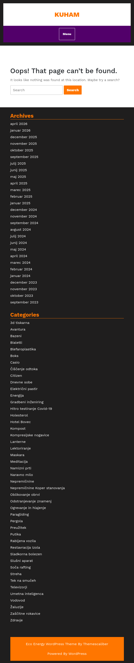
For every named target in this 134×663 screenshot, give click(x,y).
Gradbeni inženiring (27, 402)
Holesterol (19, 415)
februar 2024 (21, 269)
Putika (15, 534)
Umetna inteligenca (27, 594)
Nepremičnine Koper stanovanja (37, 488)
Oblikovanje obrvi (25, 494)
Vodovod (17, 600)
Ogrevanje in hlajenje (28, 508)
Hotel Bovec (20, 422)
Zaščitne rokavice (25, 613)
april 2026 (19, 124)
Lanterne (18, 442)
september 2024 (24, 223)
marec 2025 (20, 190)
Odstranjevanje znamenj (31, 501)
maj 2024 (18, 249)
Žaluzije (17, 607)
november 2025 (23, 143)
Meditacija (19, 461)
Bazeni (16, 336)
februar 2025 (21, 196)
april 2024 (19, 256)
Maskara (17, 455)
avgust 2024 (20, 229)
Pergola (16, 521)
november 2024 (23, 216)
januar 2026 (20, 130)
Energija (17, 395)
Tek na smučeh (23, 580)
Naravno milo (21, 475)
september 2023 (24, 302)
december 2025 (23, 137)
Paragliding (19, 514)
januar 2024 (20, 276)
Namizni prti (20, 468)
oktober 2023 (21, 295)
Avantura (18, 329)
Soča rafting (20, 567)
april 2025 (19, 183)
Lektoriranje (20, 448)
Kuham (67, 14)
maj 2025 (18, 177)
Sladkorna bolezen (26, 554)
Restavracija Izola (25, 547)
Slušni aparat (21, 561)
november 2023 (23, 289)
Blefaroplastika (23, 349)
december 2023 (23, 282)
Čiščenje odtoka (24, 369)
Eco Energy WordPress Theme (51, 644)
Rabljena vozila (23, 541)
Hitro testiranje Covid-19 (31, 409)
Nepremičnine (22, 481)
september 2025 (24, 157)
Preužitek (18, 528)
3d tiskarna (19, 323)
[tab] (36, 90)
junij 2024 (18, 243)
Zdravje (16, 620)
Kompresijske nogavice (29, 435)
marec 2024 (20, 262)
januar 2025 (20, 203)
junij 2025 (18, 170)
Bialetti (16, 342)
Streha (16, 574)
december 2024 (23, 210)
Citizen (16, 375)
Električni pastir (24, 389)
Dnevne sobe (21, 382)
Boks (14, 356)
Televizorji (18, 587)
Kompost (18, 428)
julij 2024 (18, 236)
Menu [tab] (67, 34)
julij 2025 (18, 163)
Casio (15, 362)
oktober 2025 (21, 150)
